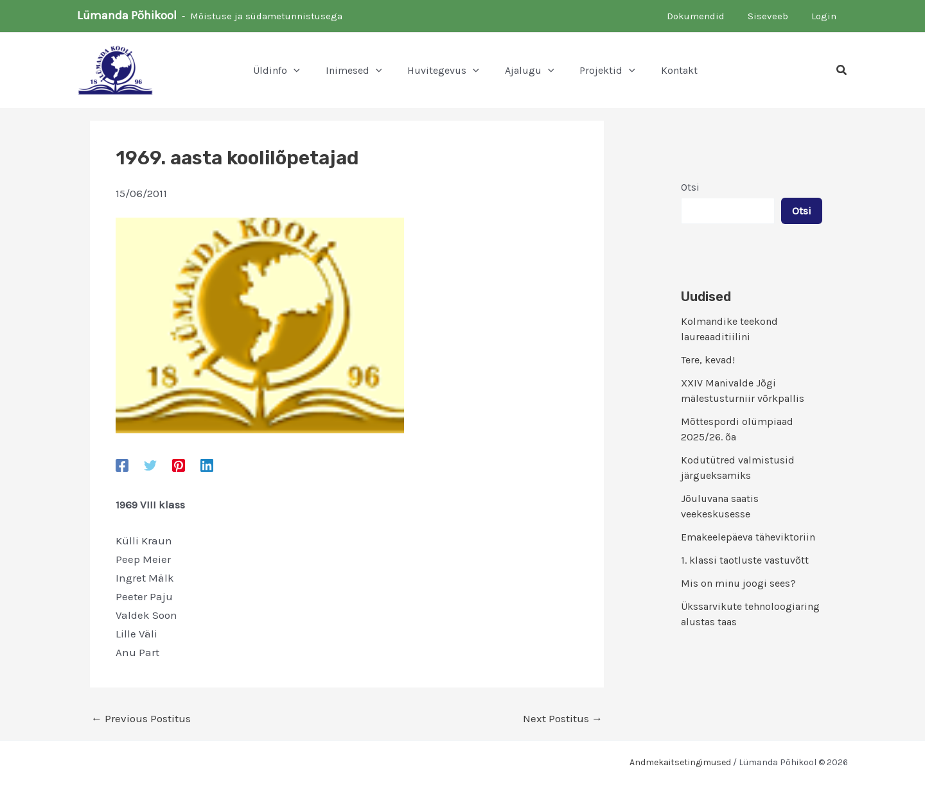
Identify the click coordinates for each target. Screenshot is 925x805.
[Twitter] (150, 465)
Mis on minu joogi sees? (738, 583)
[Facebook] (122, 465)
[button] (276, 71)
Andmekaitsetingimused (680, 762)
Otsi (690, 187)
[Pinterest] (178, 465)
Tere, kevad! (708, 360)
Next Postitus (563, 718)
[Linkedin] (206, 465)
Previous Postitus (141, 718)
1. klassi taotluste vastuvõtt (745, 560)
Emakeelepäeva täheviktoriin (748, 537)
